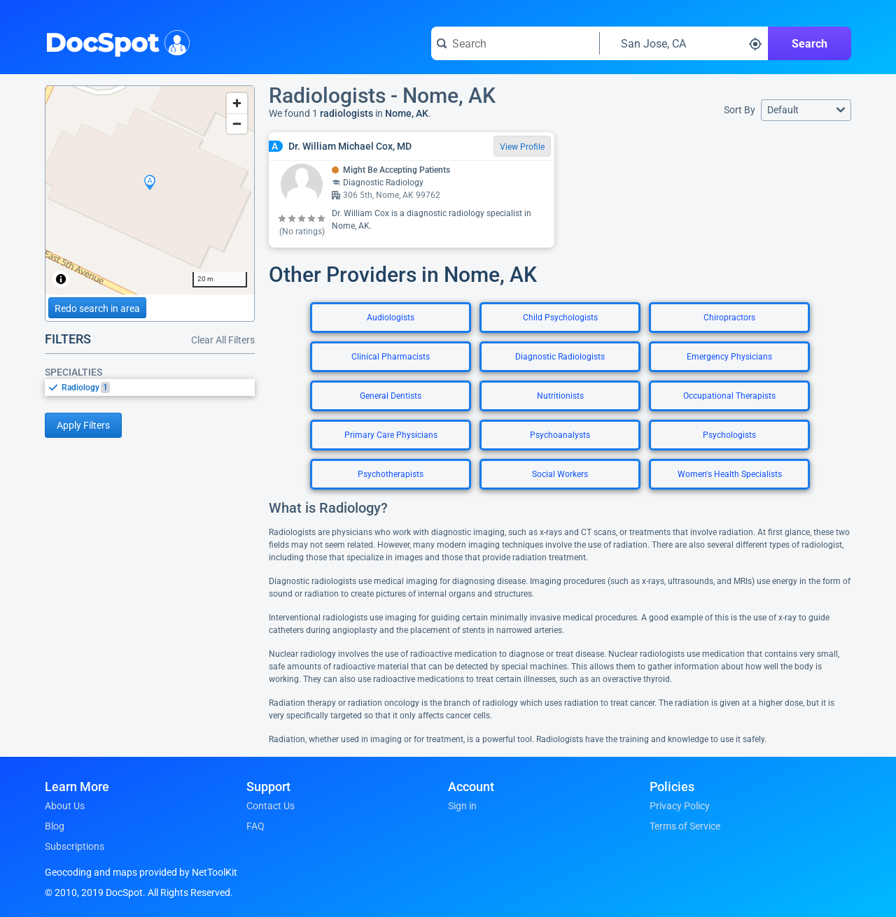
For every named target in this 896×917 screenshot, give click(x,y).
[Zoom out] (237, 123)
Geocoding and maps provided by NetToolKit (141, 872)
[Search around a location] (684, 43)
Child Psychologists (560, 317)
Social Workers (560, 474)
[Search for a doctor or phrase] (515, 43)
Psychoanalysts (560, 435)
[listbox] (150, 387)
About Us (65, 805)
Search (809, 43)
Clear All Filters (223, 340)
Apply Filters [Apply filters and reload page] (83, 425)
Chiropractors (729, 317)
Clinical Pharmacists (390, 357)
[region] (150, 190)
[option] (158, 387)
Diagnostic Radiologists (560, 357)
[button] (806, 110)
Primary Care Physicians (391, 435)
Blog (54, 826)
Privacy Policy (680, 805)
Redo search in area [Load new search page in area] (97, 308)
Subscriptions (74, 846)
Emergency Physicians (729, 357)
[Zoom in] (237, 103)
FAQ (255, 826)
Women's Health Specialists (730, 474)
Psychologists (729, 435)
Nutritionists (560, 396)
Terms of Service (685, 826)
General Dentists (390, 396)
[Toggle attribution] (60, 279)
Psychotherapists (391, 474)
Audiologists (390, 317)
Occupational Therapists (729, 396)
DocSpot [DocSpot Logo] (114, 41)
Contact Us (270, 805)
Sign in (462, 805)
